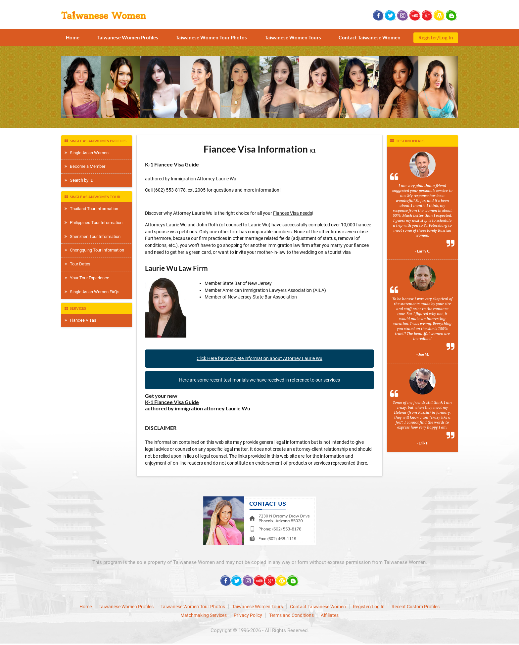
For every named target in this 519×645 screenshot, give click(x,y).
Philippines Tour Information (93, 222)
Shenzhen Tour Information (92, 236)
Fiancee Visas (80, 320)
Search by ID (79, 180)
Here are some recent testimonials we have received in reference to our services (259, 380)
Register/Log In (435, 37)
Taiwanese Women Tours (293, 37)
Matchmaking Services (203, 615)
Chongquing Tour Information (94, 250)
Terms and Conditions (291, 615)
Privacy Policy (248, 615)
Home (72, 37)
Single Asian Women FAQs (92, 291)
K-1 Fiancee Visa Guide (172, 164)
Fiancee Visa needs (292, 213)
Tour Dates (77, 263)
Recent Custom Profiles (416, 606)
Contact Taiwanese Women (370, 37)
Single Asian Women (87, 152)
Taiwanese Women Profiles (127, 37)
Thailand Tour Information (91, 208)
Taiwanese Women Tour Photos (211, 37)
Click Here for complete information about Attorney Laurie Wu (259, 358)
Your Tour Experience (87, 277)
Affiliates (330, 615)
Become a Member (85, 166)
